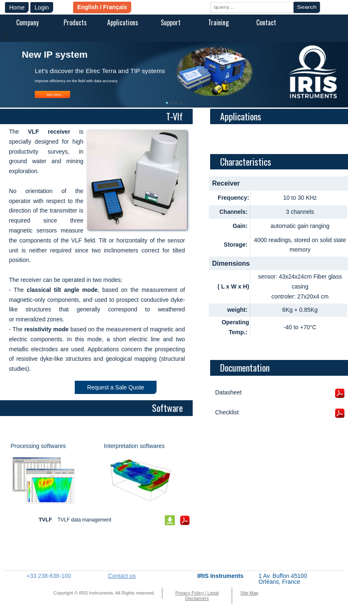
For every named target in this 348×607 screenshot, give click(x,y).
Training (218, 22)
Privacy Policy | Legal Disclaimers (196, 595)
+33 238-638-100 (49, 576)
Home (17, 7)
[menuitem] (27, 23)
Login (41, 7)
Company (27, 22)
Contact (266, 22)
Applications (122, 22)
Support (171, 22)
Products (75, 22)
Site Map (249, 592)
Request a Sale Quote (116, 387)
